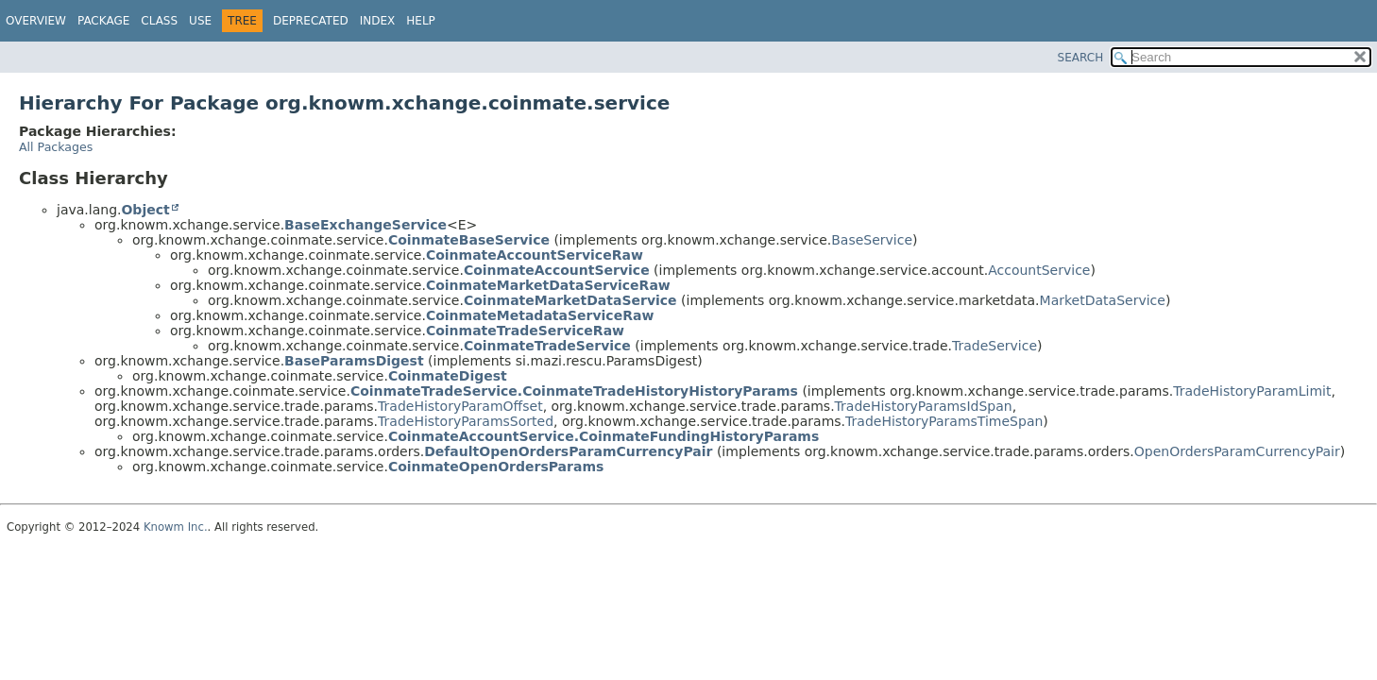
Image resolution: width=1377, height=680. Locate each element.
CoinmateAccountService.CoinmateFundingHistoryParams (603, 436)
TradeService (994, 345)
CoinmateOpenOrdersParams (496, 466)
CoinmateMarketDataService (570, 300)
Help (420, 20)
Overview (36, 20)
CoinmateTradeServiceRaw (525, 330)
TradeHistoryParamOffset (460, 406)
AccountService (1039, 270)
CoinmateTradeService (547, 345)
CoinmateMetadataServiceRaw (540, 315)
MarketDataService (1102, 300)
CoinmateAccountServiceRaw (534, 255)
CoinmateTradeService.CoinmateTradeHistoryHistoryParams (574, 391)
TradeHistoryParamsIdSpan (923, 406)
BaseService (871, 239)
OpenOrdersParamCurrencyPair (1237, 451)
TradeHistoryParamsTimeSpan (944, 421)
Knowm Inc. (176, 527)
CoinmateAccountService (557, 270)
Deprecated (310, 20)
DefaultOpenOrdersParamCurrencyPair (568, 451)
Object (145, 209)
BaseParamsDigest (354, 360)
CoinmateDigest (447, 375)
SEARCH (1081, 57)
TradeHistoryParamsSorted (465, 421)
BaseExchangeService (365, 224)
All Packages (56, 147)
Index (378, 20)
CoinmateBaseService (469, 239)
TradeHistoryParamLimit (1252, 391)
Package (103, 20)
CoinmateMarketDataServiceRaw (548, 285)
